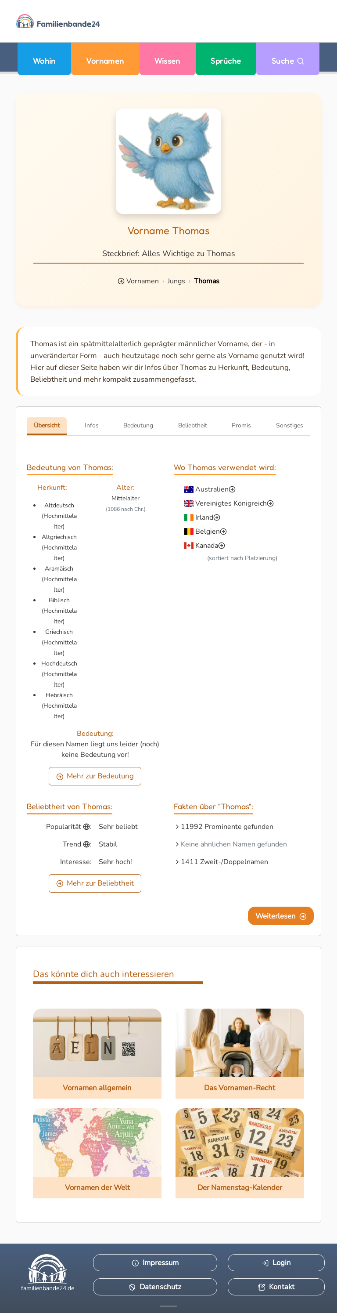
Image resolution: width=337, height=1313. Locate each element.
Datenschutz (155, 1287)
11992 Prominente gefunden (227, 827)
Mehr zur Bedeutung (95, 776)
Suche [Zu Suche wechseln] (288, 60)
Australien (212, 489)
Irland (204, 517)
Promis (241, 425)
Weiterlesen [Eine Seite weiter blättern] (281, 916)
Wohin (44, 60)
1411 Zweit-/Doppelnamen (224, 862)
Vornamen (105, 60)
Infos (92, 425)
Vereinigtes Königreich (231, 503)
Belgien (207, 531)
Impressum (155, 1263)
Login (276, 1263)
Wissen (167, 60)
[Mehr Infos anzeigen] (168, 1306)
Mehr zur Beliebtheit (95, 883)
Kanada (206, 545)
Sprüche (226, 60)
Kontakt (276, 1287)
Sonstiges (289, 425)
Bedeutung (138, 425)
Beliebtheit (192, 425)
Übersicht (47, 425)
